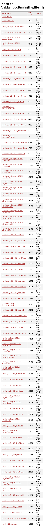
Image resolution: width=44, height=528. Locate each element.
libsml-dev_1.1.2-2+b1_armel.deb (13, 264)
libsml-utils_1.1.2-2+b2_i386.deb (13, 113)
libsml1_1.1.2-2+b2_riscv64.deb (13, 443)
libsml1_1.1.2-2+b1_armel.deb (12, 379)
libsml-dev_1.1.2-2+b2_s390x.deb (13, 246)
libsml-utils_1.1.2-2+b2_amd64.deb (14, 125)
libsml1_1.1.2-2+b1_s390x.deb (12, 426)
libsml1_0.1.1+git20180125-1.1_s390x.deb (11, 402)
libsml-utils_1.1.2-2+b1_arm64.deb (14, 119)
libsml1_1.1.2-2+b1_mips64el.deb (13, 373)
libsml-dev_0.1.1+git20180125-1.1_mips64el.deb (12, 229)
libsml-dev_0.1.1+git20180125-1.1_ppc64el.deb (12, 223)
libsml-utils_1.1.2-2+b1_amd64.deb (14, 96)
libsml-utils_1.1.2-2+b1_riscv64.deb (14, 67)
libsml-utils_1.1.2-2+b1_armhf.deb (13, 55)
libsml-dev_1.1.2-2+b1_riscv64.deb (14, 258)
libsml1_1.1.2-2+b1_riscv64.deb (13, 449)
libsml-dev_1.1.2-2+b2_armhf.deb (13, 281)
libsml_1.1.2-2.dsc (8, 21)
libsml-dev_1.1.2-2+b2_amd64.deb (14, 333)
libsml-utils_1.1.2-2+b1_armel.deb (13, 154)
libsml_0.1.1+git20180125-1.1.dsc (13, 32)
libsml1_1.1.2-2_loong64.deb (12, 454)
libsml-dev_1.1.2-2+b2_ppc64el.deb (14, 321)
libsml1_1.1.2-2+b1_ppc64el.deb (13, 495)
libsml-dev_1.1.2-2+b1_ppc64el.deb (14, 275)
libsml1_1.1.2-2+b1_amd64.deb (13, 466)
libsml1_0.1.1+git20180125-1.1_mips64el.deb (11, 356)
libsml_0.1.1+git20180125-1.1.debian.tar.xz (11, 44)
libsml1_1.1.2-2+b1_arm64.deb (12, 414)
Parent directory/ (7, 17)
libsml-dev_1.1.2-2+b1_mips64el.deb (8, 304)
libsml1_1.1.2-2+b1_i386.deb (12, 507)
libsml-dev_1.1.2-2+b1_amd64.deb (14, 298)
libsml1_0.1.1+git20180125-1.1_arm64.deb (11, 397)
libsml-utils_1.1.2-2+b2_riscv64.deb (14, 73)
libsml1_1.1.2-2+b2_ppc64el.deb (13, 501)
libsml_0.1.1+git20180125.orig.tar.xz (14, 518)
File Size (30, 13)
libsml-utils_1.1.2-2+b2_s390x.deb (13, 90)
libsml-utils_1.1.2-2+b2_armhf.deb (13, 61)
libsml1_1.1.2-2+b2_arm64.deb (12, 408)
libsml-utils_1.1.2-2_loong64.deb (13, 79)
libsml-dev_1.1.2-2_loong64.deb (13, 235)
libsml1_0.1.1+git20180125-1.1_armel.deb (11, 339)
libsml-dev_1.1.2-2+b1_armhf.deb (13, 293)
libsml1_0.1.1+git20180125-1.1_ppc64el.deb (11, 478)
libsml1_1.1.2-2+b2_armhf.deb (12, 391)
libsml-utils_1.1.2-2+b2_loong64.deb (8, 136)
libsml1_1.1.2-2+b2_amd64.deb (13, 472)
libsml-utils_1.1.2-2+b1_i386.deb (13, 102)
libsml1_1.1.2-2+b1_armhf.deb (12, 385)
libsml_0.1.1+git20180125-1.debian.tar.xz (11, 38)
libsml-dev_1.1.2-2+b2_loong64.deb (14, 316)
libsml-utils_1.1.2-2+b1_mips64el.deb (8, 107)
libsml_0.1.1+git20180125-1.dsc (13, 26)
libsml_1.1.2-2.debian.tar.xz (11, 50)
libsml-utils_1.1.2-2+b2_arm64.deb (14, 131)
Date (37, 13)
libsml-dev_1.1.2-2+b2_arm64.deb (13, 310)
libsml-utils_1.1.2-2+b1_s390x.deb (13, 84)
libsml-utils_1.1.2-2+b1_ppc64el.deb (14, 142)
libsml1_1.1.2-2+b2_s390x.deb (12, 437)
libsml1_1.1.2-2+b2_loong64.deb (13, 460)
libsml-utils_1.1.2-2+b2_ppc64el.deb (14, 148)
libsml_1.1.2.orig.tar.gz (9, 524)
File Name (5, 13)
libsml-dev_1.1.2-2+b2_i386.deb (13, 327)
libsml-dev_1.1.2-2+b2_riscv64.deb (14, 287)
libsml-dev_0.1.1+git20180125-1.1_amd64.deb (12, 206)
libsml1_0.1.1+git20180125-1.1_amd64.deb (11, 431)
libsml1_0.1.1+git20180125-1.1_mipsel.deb (11, 344)
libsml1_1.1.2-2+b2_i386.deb (12, 512)
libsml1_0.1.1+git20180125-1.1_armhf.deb (11, 368)
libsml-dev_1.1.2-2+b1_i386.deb (13, 269)
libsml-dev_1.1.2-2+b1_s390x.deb (13, 240)
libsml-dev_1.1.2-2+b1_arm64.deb (13, 252)
